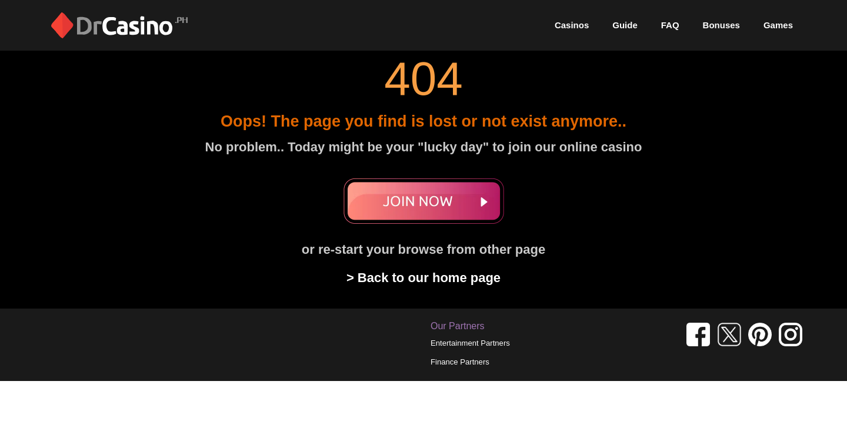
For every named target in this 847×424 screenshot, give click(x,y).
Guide (625, 25)
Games (778, 25)
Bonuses (721, 25)
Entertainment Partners (470, 343)
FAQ (670, 25)
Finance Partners (460, 361)
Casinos (572, 25)
